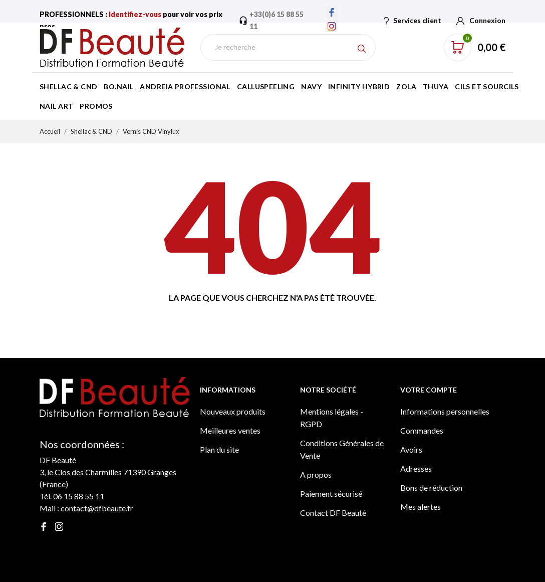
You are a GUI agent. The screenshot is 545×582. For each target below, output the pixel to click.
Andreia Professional (185, 86)
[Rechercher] (288, 47)
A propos (316, 474)
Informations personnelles (444, 411)
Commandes (421, 430)
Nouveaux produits (232, 411)
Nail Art (56, 106)
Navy (311, 86)
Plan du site (219, 449)
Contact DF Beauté (333, 512)
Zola (406, 86)
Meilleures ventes (230, 430)
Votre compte (428, 389)
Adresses (416, 468)
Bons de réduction (431, 487)
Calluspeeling (266, 86)
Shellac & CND (68, 86)
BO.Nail (118, 86)
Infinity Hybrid (359, 86)
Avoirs (411, 449)
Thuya (435, 86)
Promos (96, 106)
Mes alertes (420, 506)
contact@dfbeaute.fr (97, 508)
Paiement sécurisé (331, 493)
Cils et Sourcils (487, 86)
